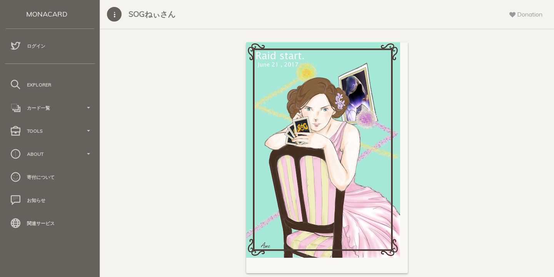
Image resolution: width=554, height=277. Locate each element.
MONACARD (46, 14)
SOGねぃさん (151, 14)
